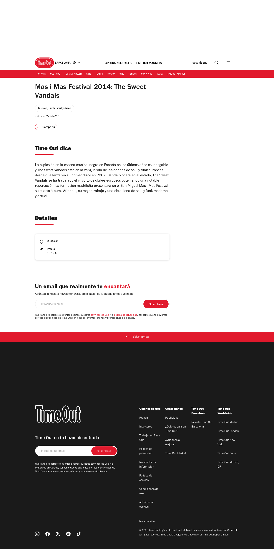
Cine (121, 74)
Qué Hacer (55, 74)
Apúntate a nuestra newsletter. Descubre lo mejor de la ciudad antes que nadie (84, 294)
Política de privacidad (145, 451)
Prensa (143, 418)
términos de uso (100, 315)
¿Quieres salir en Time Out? (175, 429)
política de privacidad (125, 315)
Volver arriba (137, 337)
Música (111, 74)
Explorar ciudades (118, 63)
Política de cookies (145, 478)
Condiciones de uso (148, 491)
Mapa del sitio (147, 521)
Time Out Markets (149, 63)
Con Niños (146, 74)
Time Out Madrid (227, 422)
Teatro (99, 74)
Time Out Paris (226, 453)
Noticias (41, 74)
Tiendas (132, 74)
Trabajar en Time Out (149, 438)
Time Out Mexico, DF (228, 465)
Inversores (145, 426)
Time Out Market (176, 74)
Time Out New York (226, 442)
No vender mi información (147, 465)
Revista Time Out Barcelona (201, 424)
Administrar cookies (146, 505)
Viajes (160, 74)
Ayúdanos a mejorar (172, 442)
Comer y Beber (74, 74)
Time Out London (228, 431)
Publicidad (172, 418)
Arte (88, 74)
